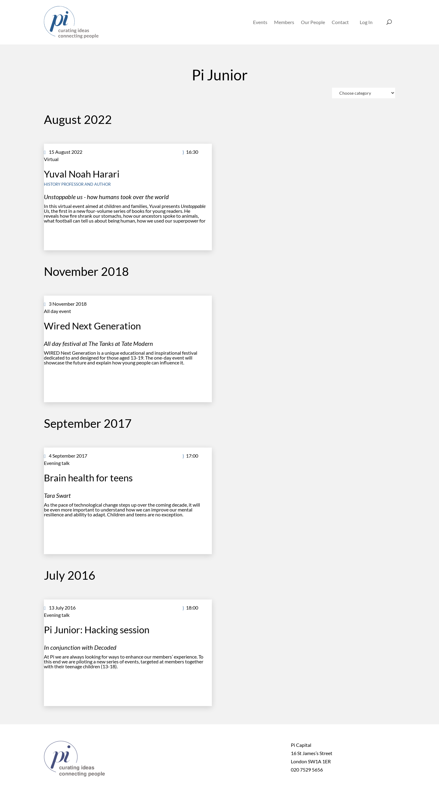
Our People (313, 22)
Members (284, 22)
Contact (340, 22)
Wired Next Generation (92, 326)
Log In (366, 22)
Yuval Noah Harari (82, 174)
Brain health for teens (88, 477)
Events (260, 22)
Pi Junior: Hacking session (96, 629)
